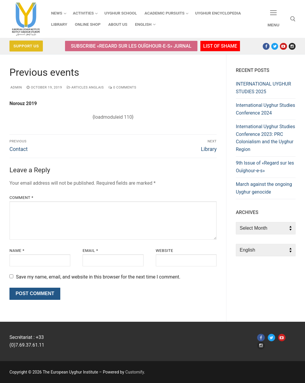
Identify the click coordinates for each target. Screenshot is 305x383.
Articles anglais (85, 87)
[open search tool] (293, 19)
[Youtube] (283, 46)
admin (15, 87)
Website (164, 250)
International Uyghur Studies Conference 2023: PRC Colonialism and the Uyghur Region (265, 138)
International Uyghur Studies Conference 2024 (265, 109)
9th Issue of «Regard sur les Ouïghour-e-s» (265, 166)
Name (17, 250)
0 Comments (122, 87)
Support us (26, 46)
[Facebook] (266, 46)
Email (90, 250)
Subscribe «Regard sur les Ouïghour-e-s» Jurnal (131, 46)
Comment (21, 197)
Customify (134, 372)
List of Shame (220, 46)
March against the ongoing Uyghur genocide (264, 188)
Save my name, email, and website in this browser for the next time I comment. (98, 277)
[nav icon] (273, 19)
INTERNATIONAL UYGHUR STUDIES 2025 (263, 87)
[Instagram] (292, 46)
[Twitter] (274, 46)
